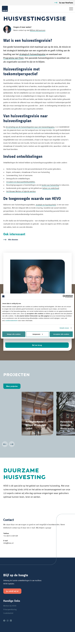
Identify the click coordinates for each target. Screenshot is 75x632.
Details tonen (64, 328)
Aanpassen (38, 334)
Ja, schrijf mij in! (12, 591)
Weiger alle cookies (14, 334)
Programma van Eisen (13, 58)
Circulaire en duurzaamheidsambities (20, 182)
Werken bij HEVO (9, 606)
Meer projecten (12, 386)
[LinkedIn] (11, 621)
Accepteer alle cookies (61, 334)
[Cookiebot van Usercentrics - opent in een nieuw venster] (64, 296)
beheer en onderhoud (50, 188)
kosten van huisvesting (50, 185)
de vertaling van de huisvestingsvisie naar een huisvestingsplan (30, 127)
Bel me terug (37, 345)
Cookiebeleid (8, 613)
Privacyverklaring (10, 609)
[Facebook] (4, 621)
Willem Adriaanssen (37, 30)
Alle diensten (13, 239)
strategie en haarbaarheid (46, 205)
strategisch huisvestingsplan (32, 54)
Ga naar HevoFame (66, 3)
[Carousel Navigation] (37, 444)
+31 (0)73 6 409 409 (10, 536)
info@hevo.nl (8, 543)
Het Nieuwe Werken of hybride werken (21, 191)
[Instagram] (7, 621)
